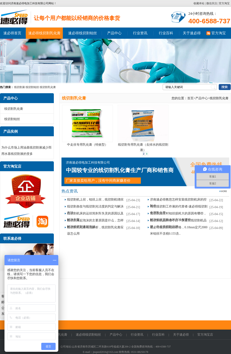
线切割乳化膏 (48, 87)
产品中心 (114, 33)
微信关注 (211, 3)
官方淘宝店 (12, 166)
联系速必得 (12, 238)
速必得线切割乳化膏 (44, 33)
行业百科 (166, 33)
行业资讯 (140, 33)
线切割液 (19, 87)
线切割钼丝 (32, 87)
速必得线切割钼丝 (82, 33)
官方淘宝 (224, 3)
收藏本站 (199, 3)
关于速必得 (192, 33)
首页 (190, 98)
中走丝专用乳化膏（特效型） (87, 144)
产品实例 (10, 131)
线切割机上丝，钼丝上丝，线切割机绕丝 (95, 199)
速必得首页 (12, 33)
